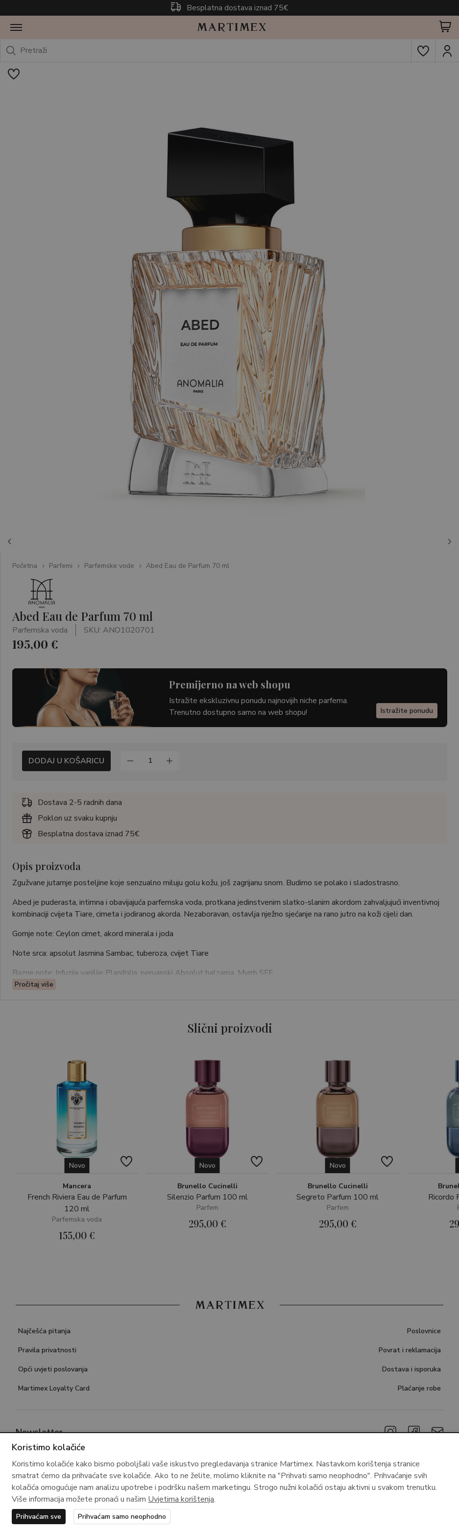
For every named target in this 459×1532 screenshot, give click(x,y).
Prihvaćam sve (38, 1516)
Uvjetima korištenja (181, 1499)
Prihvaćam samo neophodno (122, 1516)
